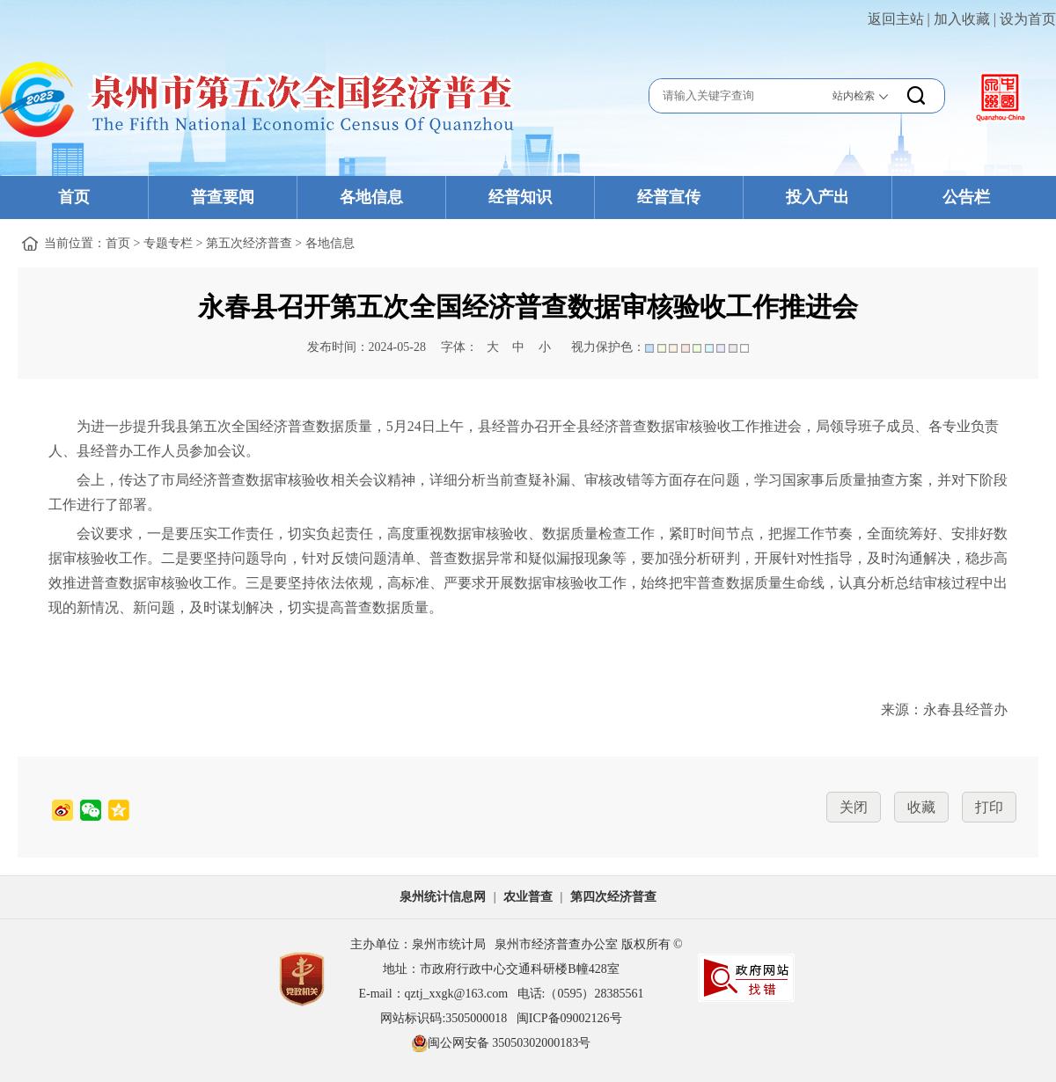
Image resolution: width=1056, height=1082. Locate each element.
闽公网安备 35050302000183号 (501, 1042)
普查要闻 (222, 197)
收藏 (921, 807)
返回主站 (896, 18)
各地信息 (371, 197)
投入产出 (817, 197)
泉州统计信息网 (443, 896)
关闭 (854, 807)
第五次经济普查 (249, 243)
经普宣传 (668, 197)
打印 (989, 807)
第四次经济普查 (613, 896)
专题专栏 (168, 243)
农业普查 (528, 896)
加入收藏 (962, 18)
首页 (74, 197)
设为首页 (1028, 18)
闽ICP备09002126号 (569, 1018)
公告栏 (966, 197)
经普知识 (520, 197)
